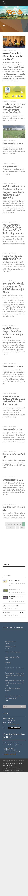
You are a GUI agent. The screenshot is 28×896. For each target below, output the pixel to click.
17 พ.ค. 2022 (13, 253)
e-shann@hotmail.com (13, 724)
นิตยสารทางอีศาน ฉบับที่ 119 (14, 456)
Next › (22, 527)
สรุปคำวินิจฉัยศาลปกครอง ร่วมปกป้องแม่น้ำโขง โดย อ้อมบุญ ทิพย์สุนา (13, 333)
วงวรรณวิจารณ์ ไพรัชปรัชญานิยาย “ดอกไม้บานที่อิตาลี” (12, 56)
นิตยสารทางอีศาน (13, 761)
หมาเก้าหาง (15, 763)
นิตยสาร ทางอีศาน (15, 583)
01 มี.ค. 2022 (13, 452)
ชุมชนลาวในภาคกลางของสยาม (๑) (14, 668)
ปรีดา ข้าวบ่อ (13, 592)
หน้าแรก (5, 761)
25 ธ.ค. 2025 (22, 601)
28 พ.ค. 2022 (13, 184)
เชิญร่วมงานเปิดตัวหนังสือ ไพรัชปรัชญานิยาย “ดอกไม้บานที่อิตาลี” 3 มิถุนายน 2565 (13, 229)
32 (17, 527)
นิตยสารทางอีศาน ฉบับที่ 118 (14, 509)
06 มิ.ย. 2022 (13, 50)
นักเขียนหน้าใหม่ (11, 765)
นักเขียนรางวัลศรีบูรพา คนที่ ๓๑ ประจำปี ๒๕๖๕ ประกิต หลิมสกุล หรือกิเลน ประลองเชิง (14, 400)
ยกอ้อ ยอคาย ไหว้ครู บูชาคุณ (12, 652)
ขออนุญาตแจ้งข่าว (11, 166)
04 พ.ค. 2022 (13, 326)
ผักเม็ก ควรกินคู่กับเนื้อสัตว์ (12, 657)
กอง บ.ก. (6, 50)
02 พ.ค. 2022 (13, 364)
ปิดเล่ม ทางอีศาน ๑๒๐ (13, 366)
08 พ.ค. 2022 (13, 281)
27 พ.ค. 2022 (13, 222)
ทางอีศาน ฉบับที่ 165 (14, 580)
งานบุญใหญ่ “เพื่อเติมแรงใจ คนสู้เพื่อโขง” (12, 258)
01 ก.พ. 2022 (13, 504)
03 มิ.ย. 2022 (13, 101)
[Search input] (12, 707)
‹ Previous (9, 524)
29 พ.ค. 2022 (13, 163)
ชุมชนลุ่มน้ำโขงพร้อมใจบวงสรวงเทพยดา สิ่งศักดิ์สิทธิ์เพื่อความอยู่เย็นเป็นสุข (14, 288)
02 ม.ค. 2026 (22, 592)
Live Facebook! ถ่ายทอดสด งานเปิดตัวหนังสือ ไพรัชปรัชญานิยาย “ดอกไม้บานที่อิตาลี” (14, 108)
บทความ (8, 763)
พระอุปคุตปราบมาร (10, 641)
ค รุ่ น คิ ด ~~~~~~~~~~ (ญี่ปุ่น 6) (11, 605)
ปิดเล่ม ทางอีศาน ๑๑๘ (13, 480)
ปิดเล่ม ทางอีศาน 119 (12, 429)
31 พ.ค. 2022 (13, 141)
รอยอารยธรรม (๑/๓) (14, 590)
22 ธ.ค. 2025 (15, 608)
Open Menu (3, 2)
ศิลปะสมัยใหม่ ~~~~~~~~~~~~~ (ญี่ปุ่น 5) (13, 612)
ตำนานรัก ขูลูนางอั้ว (10, 646)
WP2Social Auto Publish (9, 772)
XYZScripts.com (20, 772)
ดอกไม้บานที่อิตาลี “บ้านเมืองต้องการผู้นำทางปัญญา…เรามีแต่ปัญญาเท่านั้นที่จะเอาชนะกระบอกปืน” (14, 192)
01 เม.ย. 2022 (13, 393)
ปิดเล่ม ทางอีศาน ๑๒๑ (13, 143)
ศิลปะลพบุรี (8, 662)
